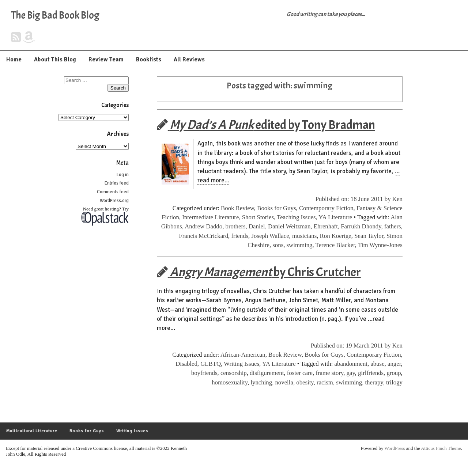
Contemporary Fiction (326, 208)
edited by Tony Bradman (266, 125)
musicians (304, 235)
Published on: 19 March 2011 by (351, 345)
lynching (261, 382)
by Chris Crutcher (259, 272)
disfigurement (267, 372)
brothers (236, 226)
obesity (304, 382)
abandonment (351, 363)
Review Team (106, 59)
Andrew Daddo (203, 226)
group (393, 372)
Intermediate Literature (210, 217)
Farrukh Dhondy (361, 226)
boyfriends (204, 372)
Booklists (148, 59)
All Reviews (189, 59)
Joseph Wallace (270, 235)
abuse (377, 363)
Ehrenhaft (326, 226)
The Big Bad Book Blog (55, 15)
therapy (374, 382)
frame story (329, 372)
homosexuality (230, 382)
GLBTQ (210, 363)
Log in (123, 175)
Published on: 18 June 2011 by (354, 199)
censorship (233, 372)
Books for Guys (276, 208)
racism (325, 382)
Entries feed (117, 183)
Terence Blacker (335, 245)
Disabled (186, 363)
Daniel (257, 226)
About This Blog (55, 59)
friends (239, 235)
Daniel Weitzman (289, 226)
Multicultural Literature (31, 431)
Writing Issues (241, 363)
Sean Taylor (368, 235)
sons (277, 245)
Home (14, 59)
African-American (242, 354)
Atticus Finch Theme (441, 448)
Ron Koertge (335, 235)
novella (284, 382)
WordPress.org (114, 201)
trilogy (394, 382)
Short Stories (258, 217)
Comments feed (113, 192)
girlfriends (371, 372)
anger (394, 363)
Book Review (237, 208)
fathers (392, 226)
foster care (300, 372)
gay (351, 372)
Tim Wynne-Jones (380, 245)
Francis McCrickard (203, 235)
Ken (397, 199)
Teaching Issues (296, 217)
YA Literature (335, 217)
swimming (300, 245)
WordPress (395, 448)
